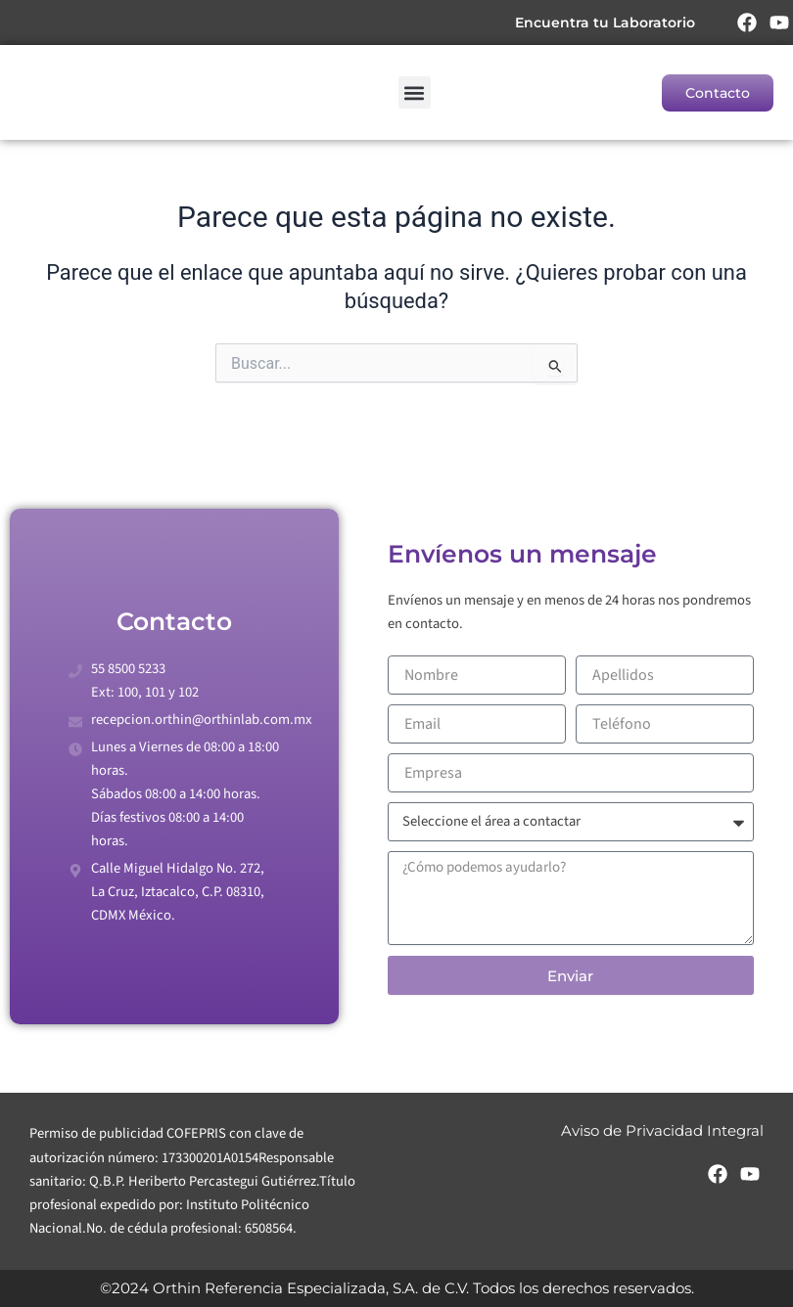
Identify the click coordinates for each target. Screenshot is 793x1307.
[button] (414, 92)
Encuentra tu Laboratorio (604, 22)
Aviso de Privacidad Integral (662, 1131)
